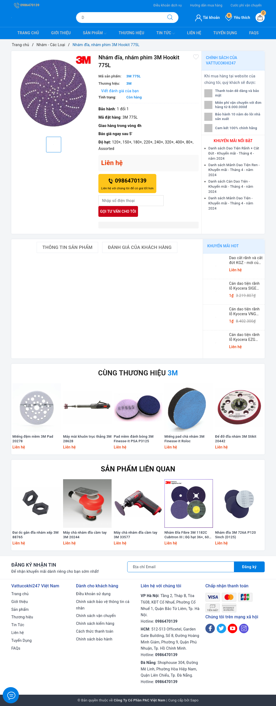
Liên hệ (194, 33)
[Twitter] (221, 628)
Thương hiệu (131, 33)
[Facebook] (210, 628)
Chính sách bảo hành (94, 639)
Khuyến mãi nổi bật (233, 141)
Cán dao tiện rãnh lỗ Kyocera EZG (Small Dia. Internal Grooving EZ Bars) (245, 337)
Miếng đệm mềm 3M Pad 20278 (32, 438)
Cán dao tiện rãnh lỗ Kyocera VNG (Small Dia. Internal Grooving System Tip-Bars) (245, 311)
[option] (53, 93)
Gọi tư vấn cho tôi (118, 211)
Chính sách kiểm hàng (95, 623)
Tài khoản (207, 17)
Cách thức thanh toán (94, 631)
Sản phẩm (95, 33)
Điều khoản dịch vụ (167, 5)
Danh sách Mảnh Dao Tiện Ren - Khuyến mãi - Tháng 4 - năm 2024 (234, 170)
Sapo (194, 700)
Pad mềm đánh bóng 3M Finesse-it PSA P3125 (134, 438)
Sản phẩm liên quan (138, 469)
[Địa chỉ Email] (180, 566)
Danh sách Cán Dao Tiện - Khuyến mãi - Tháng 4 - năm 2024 (230, 186)
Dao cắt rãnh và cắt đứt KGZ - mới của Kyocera (246, 260)
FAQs (254, 33)
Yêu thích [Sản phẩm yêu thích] (237, 17)
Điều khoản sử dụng (93, 594)
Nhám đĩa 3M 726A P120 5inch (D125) (235, 534)
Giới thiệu (61, 33)
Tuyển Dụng (225, 33)
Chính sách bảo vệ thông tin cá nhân (102, 604)
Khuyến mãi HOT (223, 246)
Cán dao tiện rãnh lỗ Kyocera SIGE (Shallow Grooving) (245, 286)
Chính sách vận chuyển (96, 616)
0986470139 (26, 5)
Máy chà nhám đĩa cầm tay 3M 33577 (135, 534)
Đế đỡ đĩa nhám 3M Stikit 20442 (235, 438)
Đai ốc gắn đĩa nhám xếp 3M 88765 (35, 534)
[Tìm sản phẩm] (119, 17)
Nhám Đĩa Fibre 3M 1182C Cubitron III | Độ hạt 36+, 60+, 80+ (188, 535)
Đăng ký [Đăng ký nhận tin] (249, 567)
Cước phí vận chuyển (246, 5)
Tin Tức (165, 33)
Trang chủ (28, 33)
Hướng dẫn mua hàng (206, 5)
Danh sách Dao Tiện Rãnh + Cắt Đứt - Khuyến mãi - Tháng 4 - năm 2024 (233, 153)
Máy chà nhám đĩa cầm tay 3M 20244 (85, 534)
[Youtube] (232, 628)
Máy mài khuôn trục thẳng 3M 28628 (87, 438)
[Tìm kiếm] (170, 17)
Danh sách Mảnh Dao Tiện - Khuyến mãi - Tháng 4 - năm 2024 (230, 203)
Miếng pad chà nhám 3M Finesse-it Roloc (184, 438)
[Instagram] (244, 628)
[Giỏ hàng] (260, 17)
